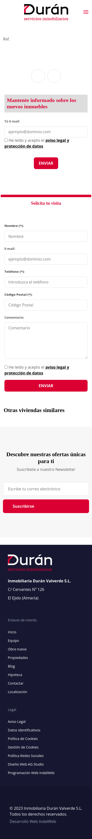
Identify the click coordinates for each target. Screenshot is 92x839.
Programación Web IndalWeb (31, 772)
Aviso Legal (17, 721)
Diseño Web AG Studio (26, 764)
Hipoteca (15, 674)
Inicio (12, 632)
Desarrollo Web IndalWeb (33, 821)
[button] (38, 76)
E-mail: (9, 248)
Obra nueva (17, 649)
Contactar (16, 683)
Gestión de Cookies (23, 747)
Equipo (13, 640)
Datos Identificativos (24, 730)
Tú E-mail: (13, 121)
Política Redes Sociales (26, 755)
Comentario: (14, 317)
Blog (11, 666)
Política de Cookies (23, 738)
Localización (17, 691)
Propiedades (18, 657)
